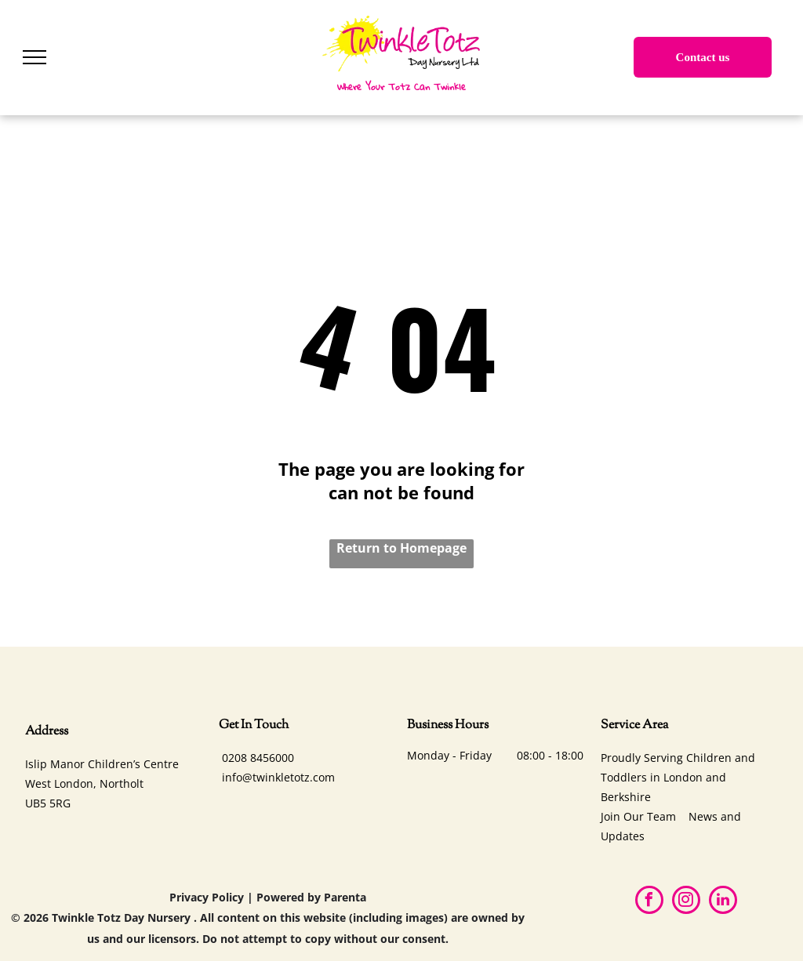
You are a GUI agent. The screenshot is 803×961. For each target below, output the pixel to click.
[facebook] (649, 902)
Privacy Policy (206, 897)
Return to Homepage (401, 548)
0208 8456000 (258, 757)
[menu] (34, 57)
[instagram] (686, 902)
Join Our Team (638, 816)
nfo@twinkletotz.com (280, 777)
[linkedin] (723, 902)
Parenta (345, 897)
